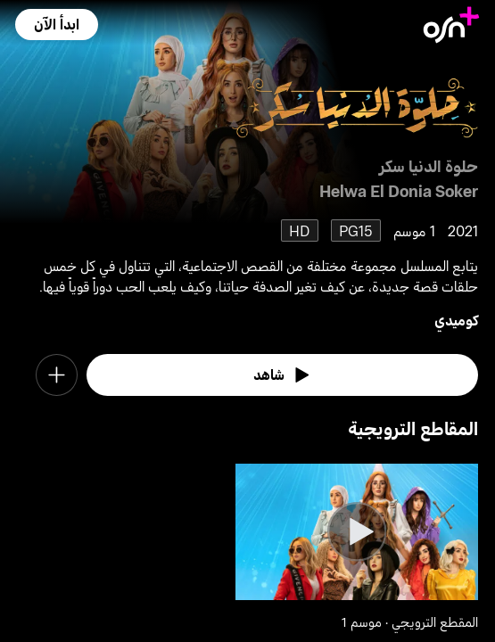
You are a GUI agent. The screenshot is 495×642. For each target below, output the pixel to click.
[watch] (282, 375)
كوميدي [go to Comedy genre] (456, 319)
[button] (57, 24)
